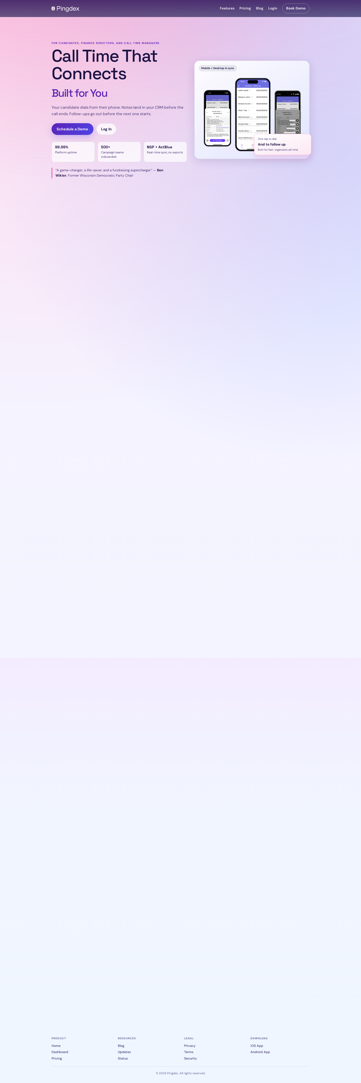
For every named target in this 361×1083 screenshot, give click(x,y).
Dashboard (60, 1052)
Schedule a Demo (72, 129)
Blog (259, 8)
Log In (106, 129)
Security (190, 1058)
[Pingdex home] (65, 8)
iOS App (256, 1046)
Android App (260, 1052)
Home (56, 1046)
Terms (188, 1052)
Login (272, 8)
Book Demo (296, 8)
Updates (124, 1052)
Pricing (245, 8)
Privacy (189, 1046)
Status (123, 1058)
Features (227, 8)
